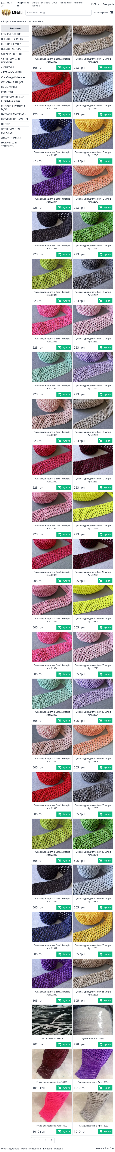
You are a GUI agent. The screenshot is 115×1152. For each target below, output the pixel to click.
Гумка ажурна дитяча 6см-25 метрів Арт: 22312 (52, 947)
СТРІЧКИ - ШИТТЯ (11, 54)
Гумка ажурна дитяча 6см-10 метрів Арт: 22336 (52, 387)
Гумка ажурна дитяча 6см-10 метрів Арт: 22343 (93, 200)
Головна (36, 5)
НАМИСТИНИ (9, 87)
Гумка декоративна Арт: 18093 (51, 1125)
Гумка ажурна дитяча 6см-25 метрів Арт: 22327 (93, 573)
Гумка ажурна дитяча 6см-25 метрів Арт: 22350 (52, 60)
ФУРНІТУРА (18, 21)
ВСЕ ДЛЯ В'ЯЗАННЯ (12, 39)
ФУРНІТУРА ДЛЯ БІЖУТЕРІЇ (10, 60)
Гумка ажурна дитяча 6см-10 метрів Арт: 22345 (93, 154)
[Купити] (63, 67)
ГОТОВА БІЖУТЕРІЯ (12, 44)
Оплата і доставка (41, 2)
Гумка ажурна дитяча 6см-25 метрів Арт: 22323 (93, 667)
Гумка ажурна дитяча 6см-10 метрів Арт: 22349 (93, 60)
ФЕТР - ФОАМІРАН (11, 72)
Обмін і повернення (62, 2)
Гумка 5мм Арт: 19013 (93, 1038)
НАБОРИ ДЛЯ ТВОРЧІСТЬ (9, 144)
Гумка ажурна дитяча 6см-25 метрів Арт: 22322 (52, 713)
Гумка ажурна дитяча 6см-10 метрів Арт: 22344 (52, 200)
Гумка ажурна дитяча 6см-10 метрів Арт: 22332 (52, 480)
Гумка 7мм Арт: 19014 (52, 1038)
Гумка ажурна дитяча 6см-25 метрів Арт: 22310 (52, 993)
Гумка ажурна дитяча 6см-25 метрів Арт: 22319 (93, 760)
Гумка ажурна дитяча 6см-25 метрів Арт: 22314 (52, 900)
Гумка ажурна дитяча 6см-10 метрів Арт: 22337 (93, 340)
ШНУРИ (5, 124)
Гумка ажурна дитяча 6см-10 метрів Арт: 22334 (52, 433)
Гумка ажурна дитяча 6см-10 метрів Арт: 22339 (93, 293)
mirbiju (5, 21)
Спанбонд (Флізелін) (13, 77)
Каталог (15, 28)
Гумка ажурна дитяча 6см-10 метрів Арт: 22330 (52, 527)
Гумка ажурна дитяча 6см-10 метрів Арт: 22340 (52, 293)
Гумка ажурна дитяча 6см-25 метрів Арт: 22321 (93, 713)
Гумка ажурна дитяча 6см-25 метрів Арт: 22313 (93, 900)
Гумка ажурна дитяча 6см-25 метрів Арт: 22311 (93, 947)
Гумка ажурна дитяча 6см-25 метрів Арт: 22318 (52, 807)
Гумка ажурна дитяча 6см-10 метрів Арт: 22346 (52, 154)
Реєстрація (108, 4)
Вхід (97, 4)
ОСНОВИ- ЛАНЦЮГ (12, 82)
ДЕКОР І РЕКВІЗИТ (11, 137)
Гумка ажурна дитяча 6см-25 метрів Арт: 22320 (52, 760)
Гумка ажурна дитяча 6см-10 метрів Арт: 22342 (52, 247)
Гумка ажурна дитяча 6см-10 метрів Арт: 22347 (93, 107)
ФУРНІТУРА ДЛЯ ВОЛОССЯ (10, 130)
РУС (93, 4)
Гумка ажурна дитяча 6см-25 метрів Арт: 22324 (52, 667)
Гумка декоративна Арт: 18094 (93, 1082)
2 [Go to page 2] (46, 1140)
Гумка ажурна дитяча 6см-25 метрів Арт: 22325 (93, 620)
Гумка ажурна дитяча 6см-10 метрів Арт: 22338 (52, 340)
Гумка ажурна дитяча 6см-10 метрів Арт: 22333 (93, 433)
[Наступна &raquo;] (52, 1140)
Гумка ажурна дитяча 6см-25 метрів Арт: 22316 (52, 853)
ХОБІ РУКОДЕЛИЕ (11, 34)
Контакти (78, 2)
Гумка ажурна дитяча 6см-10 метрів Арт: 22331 (93, 480)
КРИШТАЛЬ (7, 92)
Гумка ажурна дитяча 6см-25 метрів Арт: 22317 (93, 807)
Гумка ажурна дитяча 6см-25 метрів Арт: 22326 (52, 620)
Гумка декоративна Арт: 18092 (93, 1125)
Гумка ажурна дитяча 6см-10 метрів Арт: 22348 (52, 107)
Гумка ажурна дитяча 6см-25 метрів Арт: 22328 (52, 573)
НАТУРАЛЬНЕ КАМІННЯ (14, 119)
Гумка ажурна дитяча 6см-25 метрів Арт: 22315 (93, 853)
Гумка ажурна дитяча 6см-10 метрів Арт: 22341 (93, 247)
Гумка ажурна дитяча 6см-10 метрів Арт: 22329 (93, 527)
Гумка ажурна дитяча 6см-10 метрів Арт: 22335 (93, 387)
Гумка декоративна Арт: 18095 (51, 1082)
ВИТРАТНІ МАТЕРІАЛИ (13, 114)
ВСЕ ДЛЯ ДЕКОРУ (11, 49)
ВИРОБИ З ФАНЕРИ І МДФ (13, 107)
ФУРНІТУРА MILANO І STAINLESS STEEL (13, 98)
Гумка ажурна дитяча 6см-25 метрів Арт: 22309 (93, 993)
